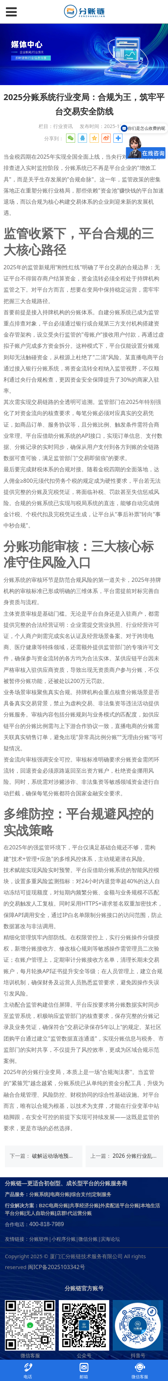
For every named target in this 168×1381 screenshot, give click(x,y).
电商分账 (60, 1194)
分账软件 (39, 1239)
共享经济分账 (84, 1205)
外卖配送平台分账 (119, 1205)
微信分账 (88, 1239)
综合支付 (80, 1194)
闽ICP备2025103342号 (56, 1267)
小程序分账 (63, 1239)
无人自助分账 (40, 1213)
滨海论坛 (110, 1239)
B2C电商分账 (53, 1205)
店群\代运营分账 (74, 1213)
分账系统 (39, 1194)
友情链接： (17, 1239)
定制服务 (101, 1194)
